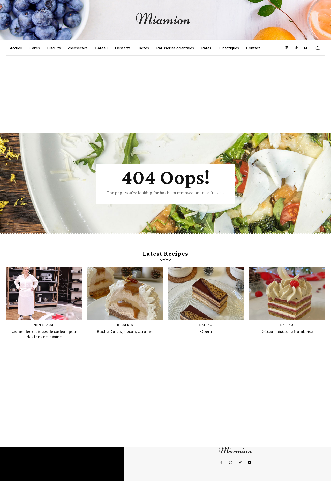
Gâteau (206, 324)
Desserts (125, 324)
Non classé (44, 324)
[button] (317, 48)
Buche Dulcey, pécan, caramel (125, 331)
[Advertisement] (165, 94)
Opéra (206, 331)
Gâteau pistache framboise (287, 331)
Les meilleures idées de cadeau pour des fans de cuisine (44, 334)
